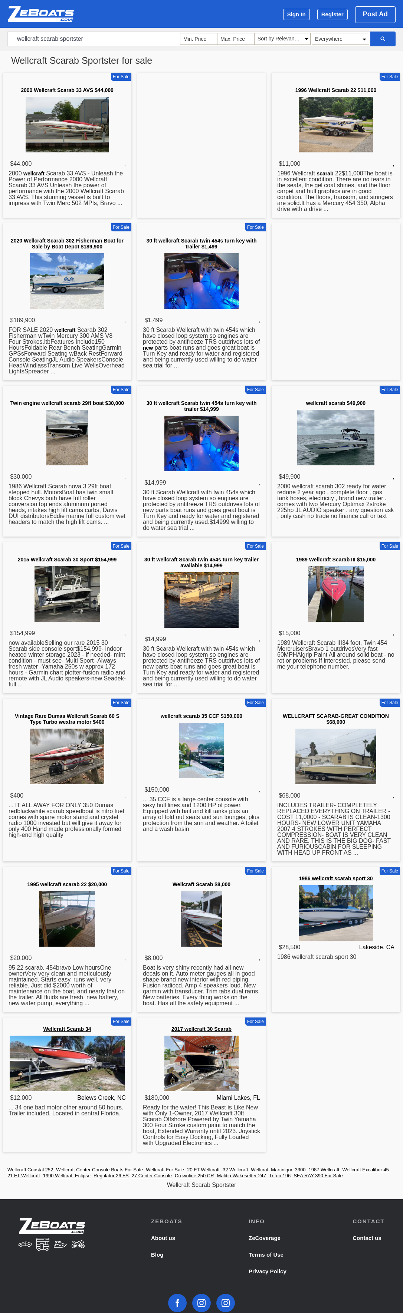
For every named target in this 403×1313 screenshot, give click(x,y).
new (148, 348)
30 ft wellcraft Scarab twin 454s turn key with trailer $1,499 (201, 244)
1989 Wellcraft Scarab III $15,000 (336, 560)
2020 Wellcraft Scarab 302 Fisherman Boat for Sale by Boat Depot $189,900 (67, 244)
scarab (325, 174)
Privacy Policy (267, 1271)
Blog (157, 1254)
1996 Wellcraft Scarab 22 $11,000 (335, 90)
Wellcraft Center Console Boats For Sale (99, 1169)
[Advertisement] (201, 127)
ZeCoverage (265, 1238)
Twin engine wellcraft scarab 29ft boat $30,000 (67, 403)
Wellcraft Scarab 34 (67, 1029)
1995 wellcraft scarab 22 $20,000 (67, 884)
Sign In (296, 14)
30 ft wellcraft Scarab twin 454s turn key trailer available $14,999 (201, 562)
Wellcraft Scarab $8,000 (201, 884)
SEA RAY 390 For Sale (318, 1175)
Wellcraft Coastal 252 (30, 1169)
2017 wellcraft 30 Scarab (201, 1029)
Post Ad (375, 14)
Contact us (367, 1238)
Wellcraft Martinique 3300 (278, 1169)
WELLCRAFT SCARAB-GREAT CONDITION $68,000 (336, 719)
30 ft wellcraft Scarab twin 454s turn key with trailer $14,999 (201, 406)
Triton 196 (280, 1175)
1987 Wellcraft (324, 1169)
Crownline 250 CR (194, 1175)
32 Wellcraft (235, 1169)
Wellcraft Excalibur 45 (365, 1169)
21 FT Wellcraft (23, 1175)
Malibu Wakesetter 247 (241, 1175)
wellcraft (34, 174)
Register (332, 14)
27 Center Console (152, 1175)
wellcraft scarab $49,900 (336, 403)
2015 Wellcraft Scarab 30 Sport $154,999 (67, 560)
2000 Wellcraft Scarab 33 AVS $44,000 (67, 90)
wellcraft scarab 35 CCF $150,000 (201, 716)
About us (163, 1238)
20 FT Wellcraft (203, 1169)
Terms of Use (266, 1254)
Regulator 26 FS (111, 1175)
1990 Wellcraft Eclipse (67, 1175)
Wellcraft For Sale (165, 1169)
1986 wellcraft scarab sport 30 (336, 878)
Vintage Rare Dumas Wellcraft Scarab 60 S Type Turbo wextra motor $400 (67, 719)
